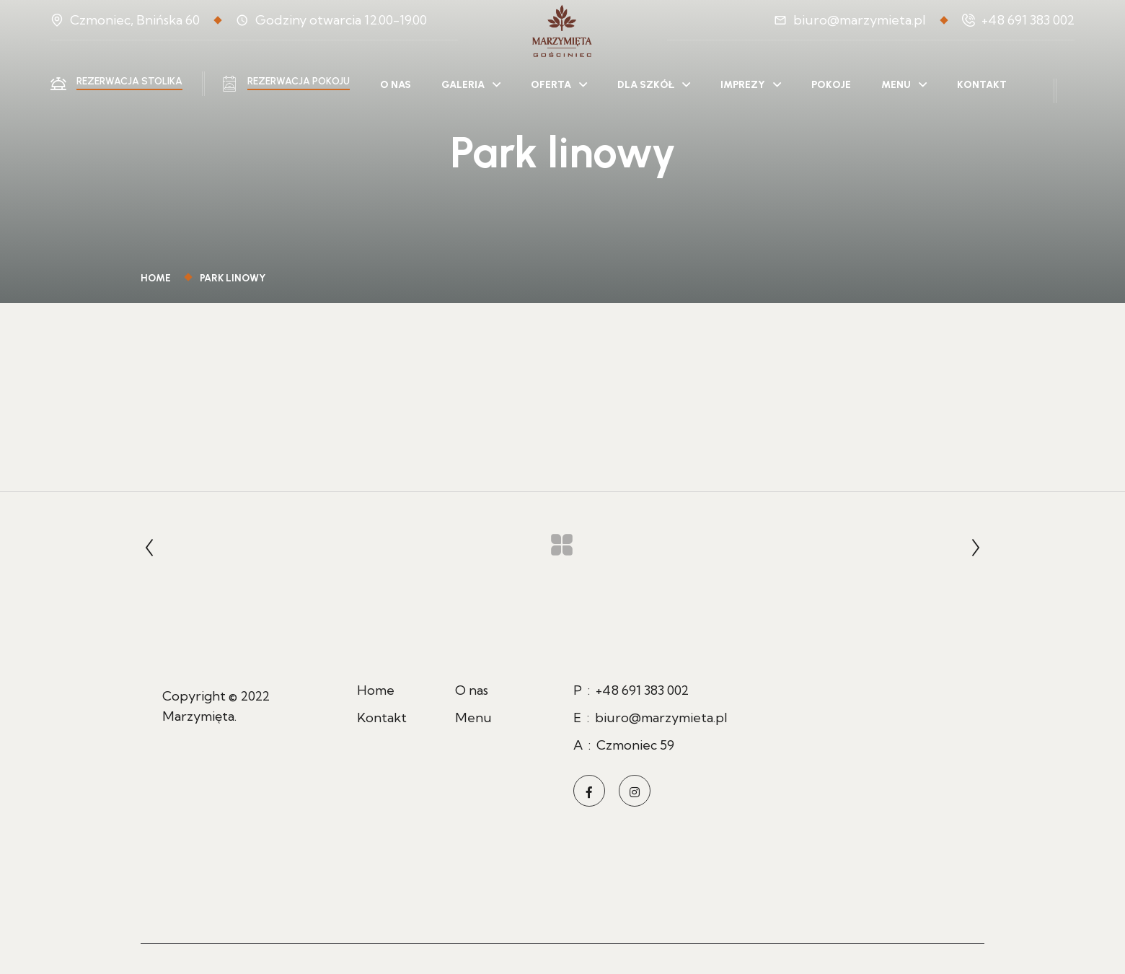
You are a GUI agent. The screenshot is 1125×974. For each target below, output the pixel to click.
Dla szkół (646, 85)
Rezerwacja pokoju (298, 81)
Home (158, 278)
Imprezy (742, 85)
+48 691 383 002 (1028, 20)
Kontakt (982, 85)
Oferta (551, 85)
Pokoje (831, 85)
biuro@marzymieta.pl (859, 20)
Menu (896, 85)
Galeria (463, 85)
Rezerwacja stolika (129, 81)
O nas (395, 85)
